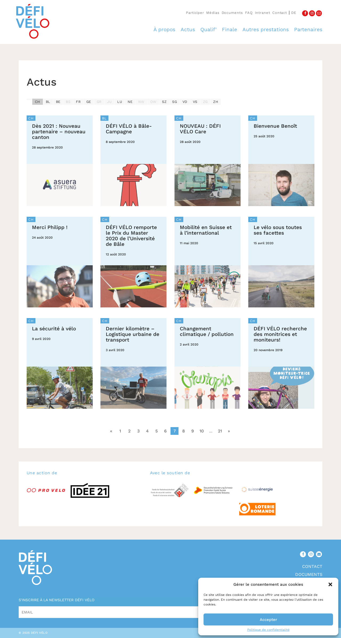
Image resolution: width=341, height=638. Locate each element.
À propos (164, 29)
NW (141, 102)
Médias (212, 13)
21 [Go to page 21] (220, 431)
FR (78, 102)
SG (174, 102)
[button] (330, 584)
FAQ (249, 13)
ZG (205, 102)
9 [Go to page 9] (192, 431)
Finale (229, 29)
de (293, 13)
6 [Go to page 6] (165, 431)
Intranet (262, 13)
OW (153, 102)
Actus (188, 29)
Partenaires (308, 29)
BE (58, 102)
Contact (279, 13)
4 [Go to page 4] (147, 431)
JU (109, 102)
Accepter (268, 619)
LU (119, 102)
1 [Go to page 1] (120, 431)
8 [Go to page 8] (183, 431)
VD (184, 102)
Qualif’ (208, 29)
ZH (215, 102)
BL (48, 102)
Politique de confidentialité (268, 629)
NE (130, 102)
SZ (164, 102)
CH (37, 102)
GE (88, 102)
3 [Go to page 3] (138, 431)
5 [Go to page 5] (156, 431)
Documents (232, 13)
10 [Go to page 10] (202, 431)
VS (195, 102)
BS (68, 102)
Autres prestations (265, 29)
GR (99, 102)
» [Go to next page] (229, 431)
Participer (195, 13)
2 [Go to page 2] (129, 431)
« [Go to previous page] (111, 431)
